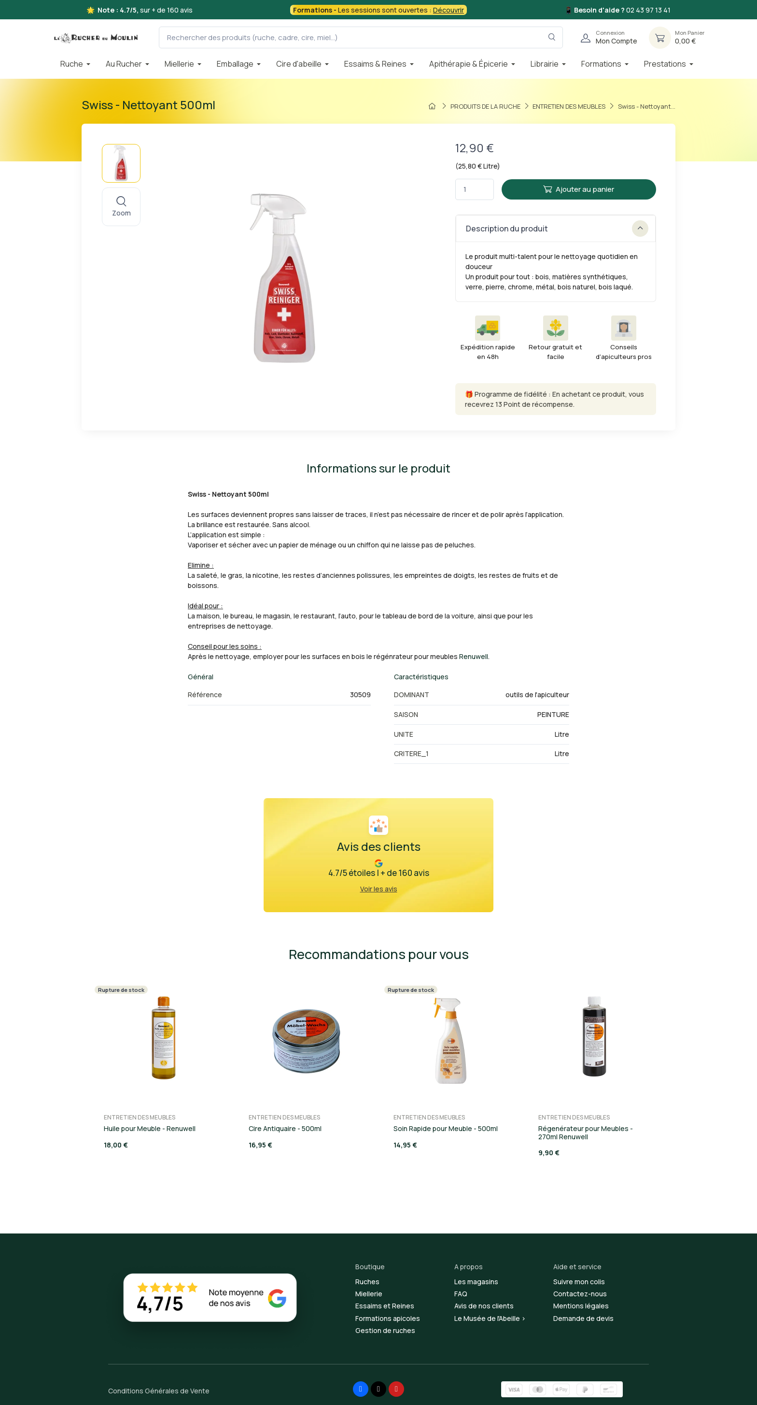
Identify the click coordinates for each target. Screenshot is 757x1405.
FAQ (460, 1293)
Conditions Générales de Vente (159, 1390)
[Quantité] (474, 190)
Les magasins (476, 1281)
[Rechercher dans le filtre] (552, 37)
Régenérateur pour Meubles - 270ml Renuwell (585, 1132)
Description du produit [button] (557, 228)
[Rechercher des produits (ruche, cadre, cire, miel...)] (361, 37)
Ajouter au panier (578, 189)
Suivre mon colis (579, 1281)
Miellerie (368, 1293)
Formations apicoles (387, 1318)
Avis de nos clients (484, 1305)
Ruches (367, 1281)
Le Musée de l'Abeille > (490, 1318)
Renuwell (473, 656)
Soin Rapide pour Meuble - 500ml (445, 1128)
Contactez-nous (580, 1293)
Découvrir (448, 9)
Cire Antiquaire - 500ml (285, 1128)
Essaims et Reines (384, 1305)
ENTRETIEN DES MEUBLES (139, 1117)
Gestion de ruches (385, 1330)
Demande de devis (583, 1318)
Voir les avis (378, 888)
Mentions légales (581, 1305)
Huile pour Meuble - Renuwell (150, 1128)
